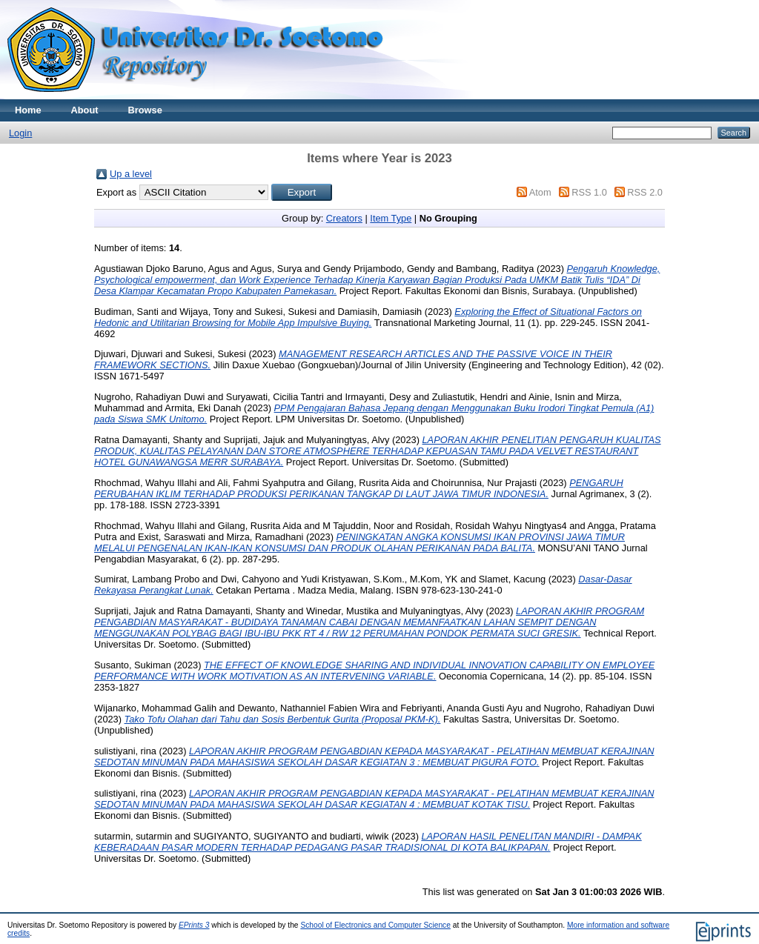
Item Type (390, 218)
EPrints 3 (194, 925)
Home (28, 110)
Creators (344, 218)
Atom (540, 192)
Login (20, 133)
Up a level (131, 173)
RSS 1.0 (589, 192)
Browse (145, 110)
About (85, 110)
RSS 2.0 (645, 192)
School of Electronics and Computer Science (375, 925)
